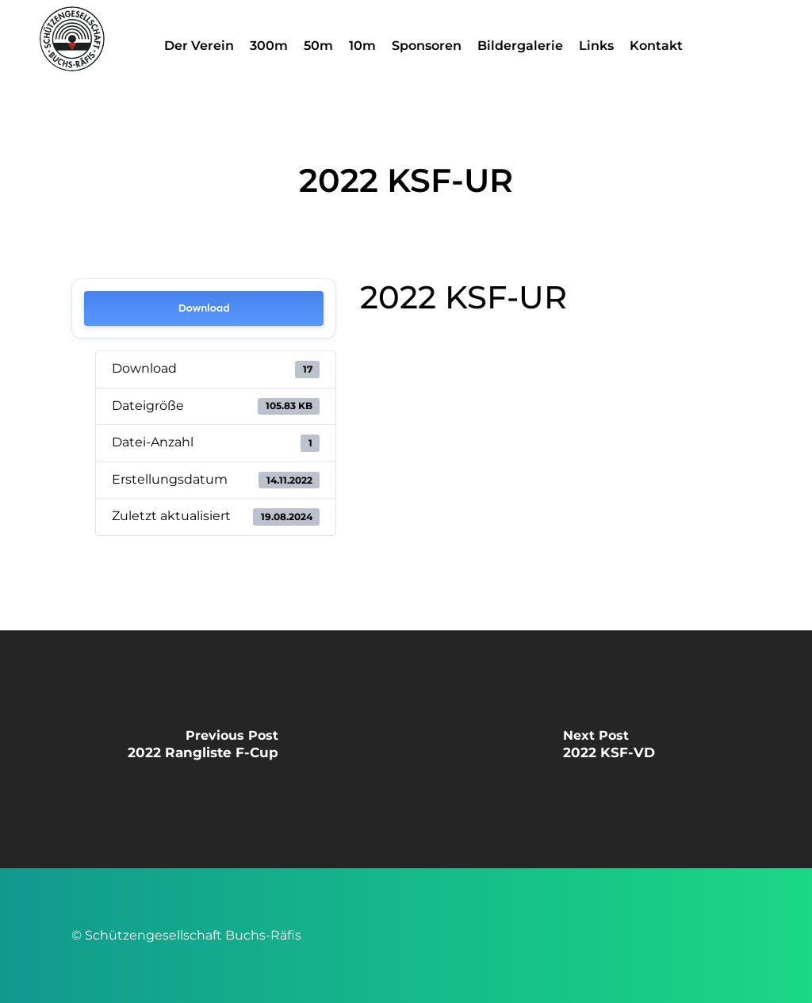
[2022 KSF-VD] (609, 749)
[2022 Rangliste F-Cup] (203, 749)
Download (204, 308)
